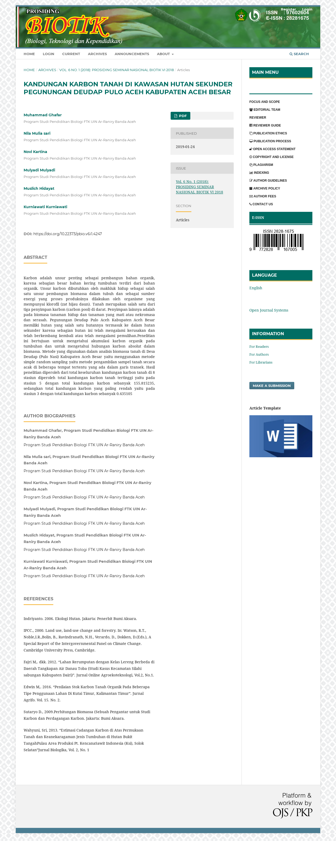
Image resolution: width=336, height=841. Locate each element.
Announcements (132, 54)
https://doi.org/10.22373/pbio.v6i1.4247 (67, 234)
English (255, 287)
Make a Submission (272, 385)
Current (71, 54)
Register (288, 9)
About (164, 54)
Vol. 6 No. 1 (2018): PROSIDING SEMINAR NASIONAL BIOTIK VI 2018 (116, 70)
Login (48, 54)
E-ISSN (258, 217)
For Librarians (260, 362)
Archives (97, 54)
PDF (182, 116)
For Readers (259, 346)
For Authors (259, 354)
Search (299, 54)
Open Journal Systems (268, 310)
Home (29, 54)
